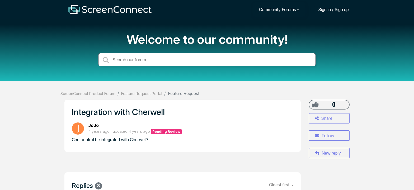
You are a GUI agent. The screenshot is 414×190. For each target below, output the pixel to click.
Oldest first (279, 184)
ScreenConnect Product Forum (87, 93)
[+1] (315, 104)
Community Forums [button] (277, 9)
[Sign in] (329, 9)
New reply (328, 153)
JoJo (93, 125)
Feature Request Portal (141, 93)
